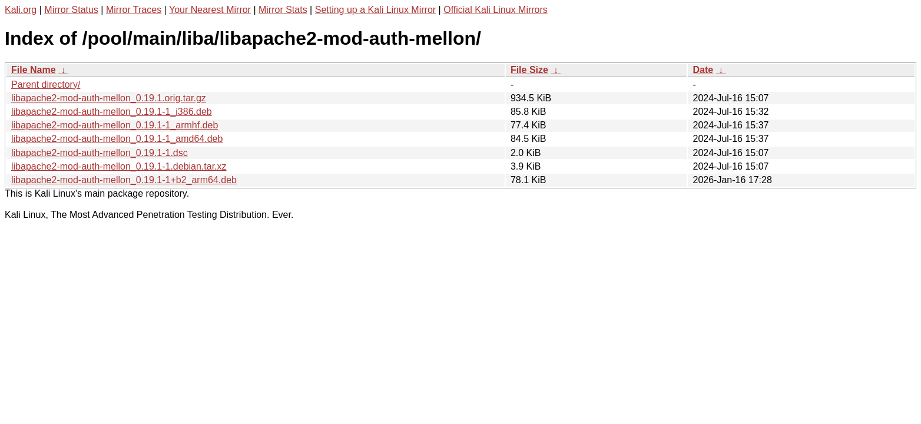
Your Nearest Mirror (210, 10)
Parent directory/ (45, 85)
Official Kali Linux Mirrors (495, 10)
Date (703, 70)
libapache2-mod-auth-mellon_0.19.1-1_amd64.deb (117, 139)
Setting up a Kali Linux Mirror (375, 10)
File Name (33, 70)
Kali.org (21, 10)
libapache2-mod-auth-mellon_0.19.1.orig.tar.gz (108, 98)
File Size (529, 70)
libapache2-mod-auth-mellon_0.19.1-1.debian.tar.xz (119, 166)
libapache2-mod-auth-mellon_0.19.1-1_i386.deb (111, 112)
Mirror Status (71, 10)
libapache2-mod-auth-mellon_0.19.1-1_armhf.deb (114, 125)
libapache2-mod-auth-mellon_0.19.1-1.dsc (99, 153)
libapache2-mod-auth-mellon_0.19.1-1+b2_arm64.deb (124, 180)
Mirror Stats (283, 10)
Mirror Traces (133, 10)
